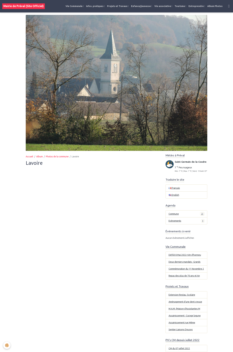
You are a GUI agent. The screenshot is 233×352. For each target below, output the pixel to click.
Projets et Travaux (117, 6)
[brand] (23, 6)
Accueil (29, 156)
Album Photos (214, 6)
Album (39, 156)
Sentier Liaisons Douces (181, 329)
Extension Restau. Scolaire (182, 295)
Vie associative (163, 6)
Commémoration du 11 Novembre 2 (186, 269)
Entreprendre (196, 6)
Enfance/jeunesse (141, 6)
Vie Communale (74, 6)
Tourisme (180, 6)
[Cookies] (7, 345)
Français (174, 188)
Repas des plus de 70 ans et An (184, 275)
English (174, 195)
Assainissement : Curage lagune (185, 315)
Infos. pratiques (95, 6)
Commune (186, 213)
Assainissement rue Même (182, 322)
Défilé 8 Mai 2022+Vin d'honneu (185, 255)
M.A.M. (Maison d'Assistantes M (184, 308)
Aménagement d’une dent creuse (185, 301)
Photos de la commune (57, 156)
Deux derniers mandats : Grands (184, 262)
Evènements (186, 220)
